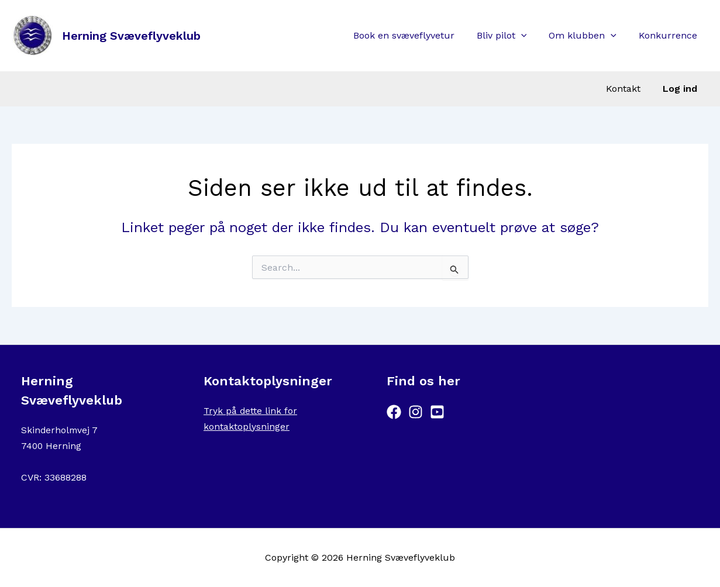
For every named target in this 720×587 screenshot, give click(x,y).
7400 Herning (51, 445)
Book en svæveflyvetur (416, 35)
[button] (530, 35)
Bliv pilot (510, 35)
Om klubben (588, 35)
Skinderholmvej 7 (60, 430)
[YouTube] (437, 412)
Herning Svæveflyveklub (131, 36)
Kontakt (628, 88)
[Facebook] (394, 412)
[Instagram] (415, 412)
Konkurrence (669, 35)
